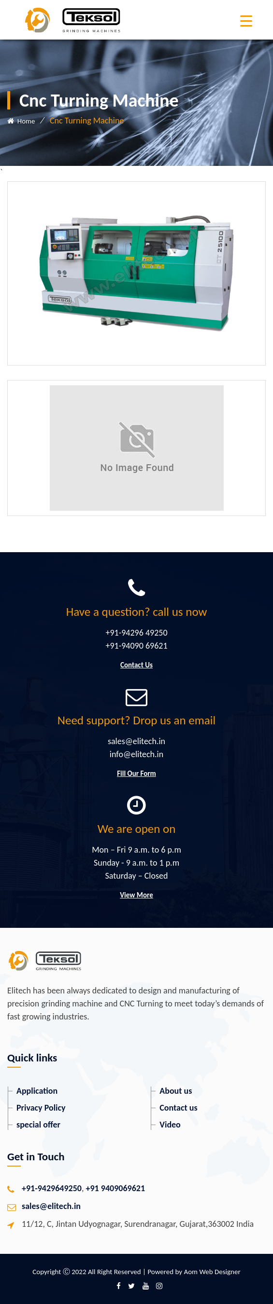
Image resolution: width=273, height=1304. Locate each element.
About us (175, 1091)
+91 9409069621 (115, 1188)
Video (169, 1124)
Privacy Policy (41, 1107)
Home (21, 121)
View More (136, 895)
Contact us (178, 1107)
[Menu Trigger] (246, 20)
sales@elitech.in (51, 1206)
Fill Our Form (136, 773)
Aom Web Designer (212, 1271)
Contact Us (136, 665)
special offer (38, 1124)
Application (36, 1091)
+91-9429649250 (52, 1188)
